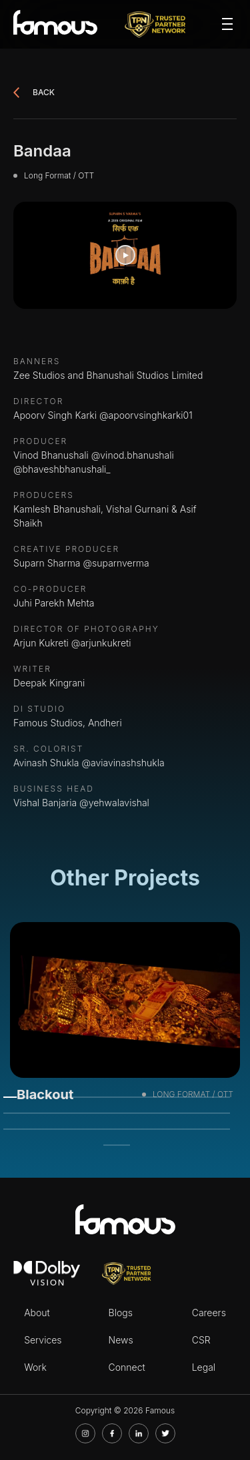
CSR (201, 1339)
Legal (203, 1367)
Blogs (121, 1312)
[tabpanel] (125, 1016)
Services (42, 1339)
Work (35, 1367)
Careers (209, 1312)
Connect (127, 1367)
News (121, 1339)
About (37, 1312)
